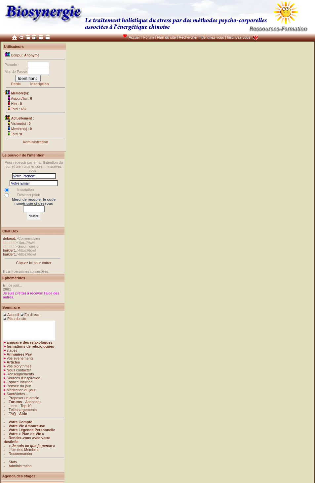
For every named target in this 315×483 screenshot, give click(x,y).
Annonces (33, 402)
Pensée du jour (19, 386)
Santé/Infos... (17, 394)
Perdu (16, 84)
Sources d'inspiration (23, 378)
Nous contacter (19, 370)
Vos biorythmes (19, 366)
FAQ (12, 414)
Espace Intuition (19, 382)
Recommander (20, 454)
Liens (13, 406)
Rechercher (188, 37)
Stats (13, 462)
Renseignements (20, 374)
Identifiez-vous (212, 37)
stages (12, 350)
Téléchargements (23, 410)
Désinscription (28, 195)
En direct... (33, 315)
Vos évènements (20, 358)
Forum (148, 37)
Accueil (134, 37)
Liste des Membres (24, 450)
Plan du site (166, 37)
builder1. (10, 250)
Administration (35, 142)
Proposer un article (24, 398)
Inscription (39, 84)
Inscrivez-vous (238, 37)
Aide (23, 414)
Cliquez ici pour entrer (34, 263)
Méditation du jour (21, 390)
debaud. (9, 238)
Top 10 (25, 406)
